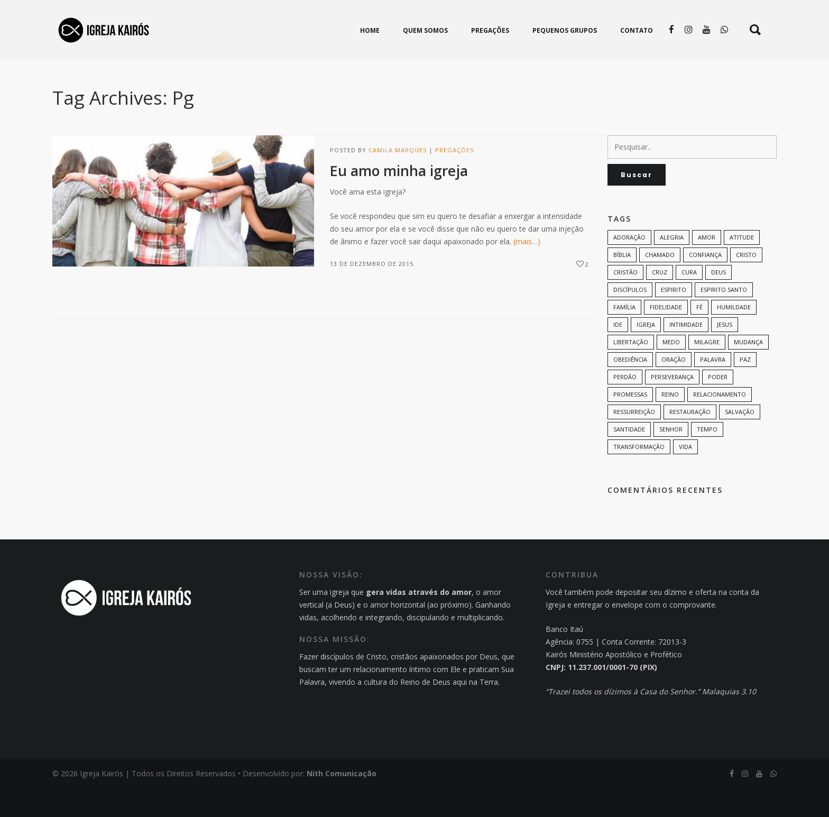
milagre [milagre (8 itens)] (707, 371)
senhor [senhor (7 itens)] (671, 458)
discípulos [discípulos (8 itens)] (630, 319)
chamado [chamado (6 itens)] (660, 284)
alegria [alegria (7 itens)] (672, 266)
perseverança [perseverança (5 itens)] (672, 406)
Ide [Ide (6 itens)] (617, 353)
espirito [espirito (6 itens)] (673, 319)
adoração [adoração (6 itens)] (629, 266)
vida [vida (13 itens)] (685, 476)
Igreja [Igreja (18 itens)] (646, 353)
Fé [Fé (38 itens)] (699, 336)
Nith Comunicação (341, 802)
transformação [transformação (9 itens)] (639, 476)
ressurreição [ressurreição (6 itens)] (634, 441)
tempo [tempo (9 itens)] (707, 458)
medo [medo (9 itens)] (671, 371)
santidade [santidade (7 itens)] (629, 458)
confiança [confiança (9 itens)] (705, 284)
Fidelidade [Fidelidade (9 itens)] (666, 336)
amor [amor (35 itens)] (706, 266)
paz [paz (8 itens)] (745, 388)
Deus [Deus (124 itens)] (718, 301)
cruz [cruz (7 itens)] (659, 301)
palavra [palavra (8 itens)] (712, 388)
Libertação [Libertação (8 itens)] (630, 371)
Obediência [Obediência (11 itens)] (630, 388)
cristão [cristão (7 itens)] (625, 301)
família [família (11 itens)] (624, 336)
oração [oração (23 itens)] (673, 388)
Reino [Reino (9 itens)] (670, 423)
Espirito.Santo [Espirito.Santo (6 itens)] (724, 319)
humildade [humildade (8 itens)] (734, 336)
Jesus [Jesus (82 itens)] (724, 353)
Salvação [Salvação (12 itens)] (739, 441)
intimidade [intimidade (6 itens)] (686, 353)
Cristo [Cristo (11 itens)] (746, 284)
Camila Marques (398, 179)
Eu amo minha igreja (399, 199)
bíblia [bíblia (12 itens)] (622, 284)
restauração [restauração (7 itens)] (690, 441)
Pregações (454, 179)
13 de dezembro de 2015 (371, 293)
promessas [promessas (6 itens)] (630, 423)
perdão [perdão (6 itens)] (625, 406)
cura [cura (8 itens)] (689, 301)
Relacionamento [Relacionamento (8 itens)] (719, 423)
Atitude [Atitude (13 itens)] (742, 266)
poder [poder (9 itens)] (717, 406)
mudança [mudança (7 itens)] (748, 371)
